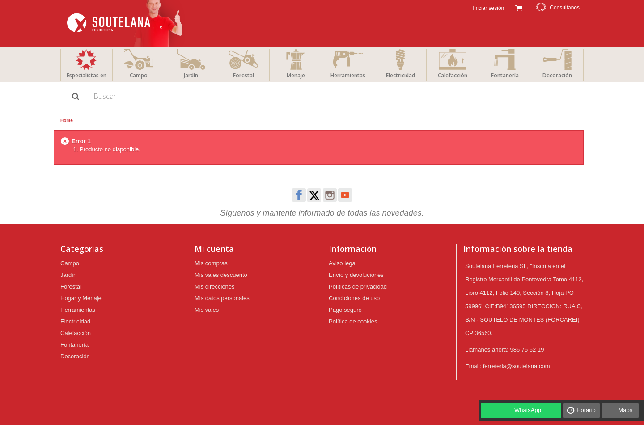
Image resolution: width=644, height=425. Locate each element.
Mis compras (211, 263)
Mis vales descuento (221, 275)
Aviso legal (343, 263)
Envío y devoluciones (356, 275)
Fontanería (505, 75)
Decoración (557, 75)
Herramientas (347, 75)
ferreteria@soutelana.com (516, 366)
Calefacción (452, 75)
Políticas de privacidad (358, 286)
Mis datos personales (222, 298)
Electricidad (400, 75)
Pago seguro (345, 309)
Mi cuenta (214, 248)
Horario (586, 410)
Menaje (296, 75)
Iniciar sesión (487, 8)
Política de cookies (353, 321)
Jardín (191, 75)
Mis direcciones (215, 286)
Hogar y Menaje (81, 298)
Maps (625, 410)
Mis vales (207, 309)
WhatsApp (527, 410)
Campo (139, 75)
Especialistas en (86, 75)
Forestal (243, 75)
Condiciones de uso (354, 298)
